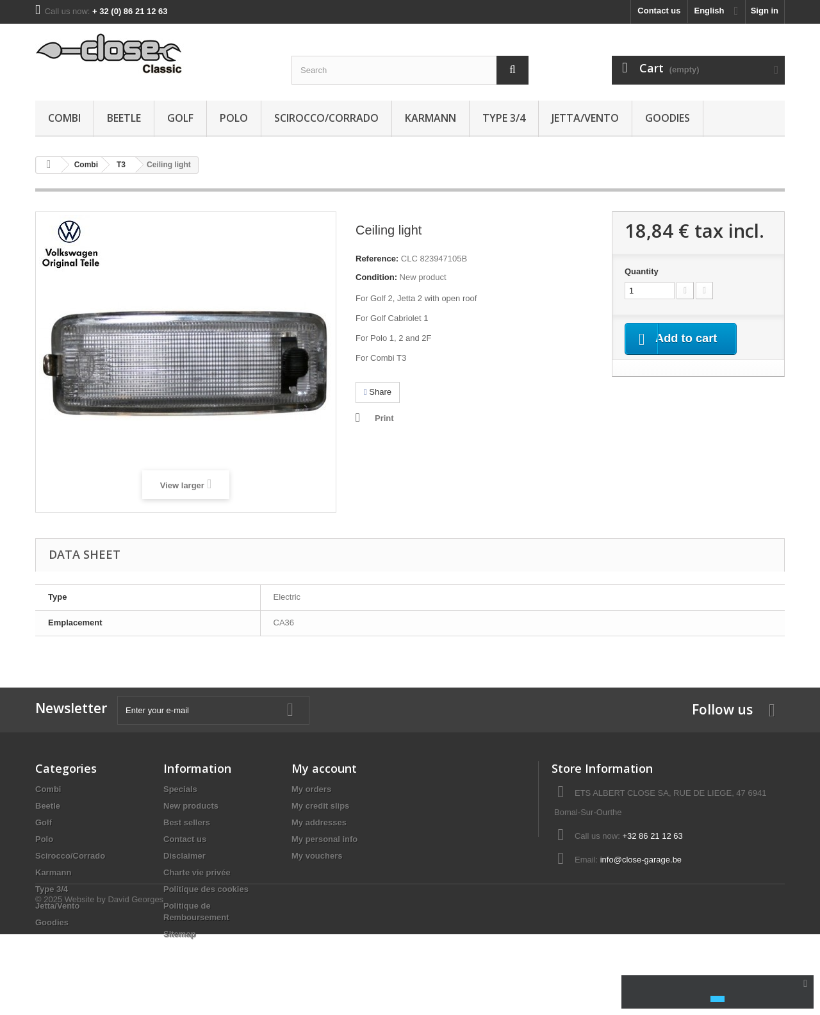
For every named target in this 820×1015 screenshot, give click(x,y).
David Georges (135, 980)
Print (384, 418)
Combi (64, 118)
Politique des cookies (206, 889)
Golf (180, 118)
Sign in (764, 10)
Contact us (658, 10)
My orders (311, 789)
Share (377, 392)
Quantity (642, 271)
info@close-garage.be (641, 859)
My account (324, 768)
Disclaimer (184, 856)
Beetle (124, 118)
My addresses (319, 822)
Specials (180, 789)
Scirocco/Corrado (326, 118)
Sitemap (179, 934)
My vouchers (316, 856)
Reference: (377, 258)
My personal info (324, 839)
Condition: (376, 277)
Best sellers (186, 822)
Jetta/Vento (585, 118)
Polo (234, 118)
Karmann (430, 118)
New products (190, 806)
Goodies (667, 118)
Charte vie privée (197, 872)
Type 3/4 (503, 118)
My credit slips (320, 806)
